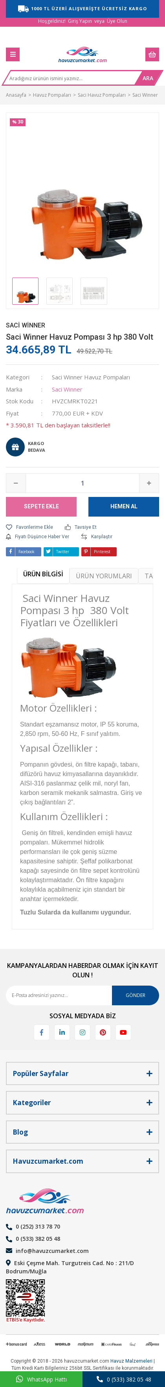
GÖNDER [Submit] (135, 995)
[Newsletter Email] (82, 995)
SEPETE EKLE (41, 506)
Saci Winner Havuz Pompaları (91, 377)
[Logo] (82, 54)
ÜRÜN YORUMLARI (104, 576)
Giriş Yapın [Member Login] (80, 21)
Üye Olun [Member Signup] (117, 21)
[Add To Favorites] (29, 527)
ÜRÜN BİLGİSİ (43, 574)
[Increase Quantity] (149, 483)
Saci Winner (25, 325)
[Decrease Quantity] (16, 483)
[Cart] (152, 54)
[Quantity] (82, 483)
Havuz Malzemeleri (131, 1361)
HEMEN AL (124, 506)
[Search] (70, 80)
